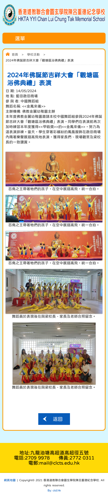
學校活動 (33, 54)
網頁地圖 (10, 480)
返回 (58, 419)
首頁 (15, 54)
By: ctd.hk (54, 490)
